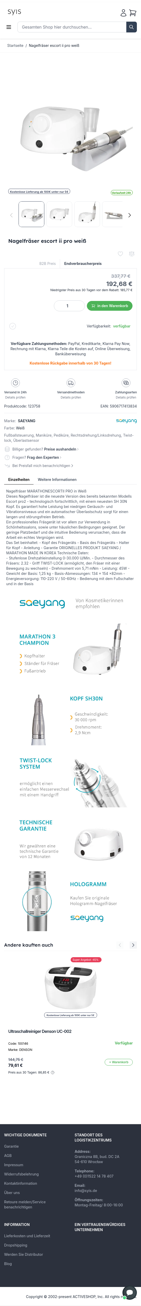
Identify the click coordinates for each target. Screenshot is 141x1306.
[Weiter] (130, 215)
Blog (8, 1263)
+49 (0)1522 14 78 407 (94, 1176)
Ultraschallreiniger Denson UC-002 (39, 1031)
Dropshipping (15, 1245)
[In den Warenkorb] (119, 1062)
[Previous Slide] (119, 945)
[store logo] (26, 12)
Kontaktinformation (20, 1183)
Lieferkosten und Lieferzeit (27, 1236)
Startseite (15, 45)
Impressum (13, 1165)
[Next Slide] (133, 945)
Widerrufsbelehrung (21, 1174)
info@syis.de (86, 1190)
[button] (129, 1292)
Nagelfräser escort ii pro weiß (54, 45)
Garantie (11, 1146)
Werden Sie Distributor (23, 1254)
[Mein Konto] (123, 13)
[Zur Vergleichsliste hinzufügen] (132, 254)
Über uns (12, 1192)
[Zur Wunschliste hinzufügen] (120, 254)
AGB (8, 1155)
